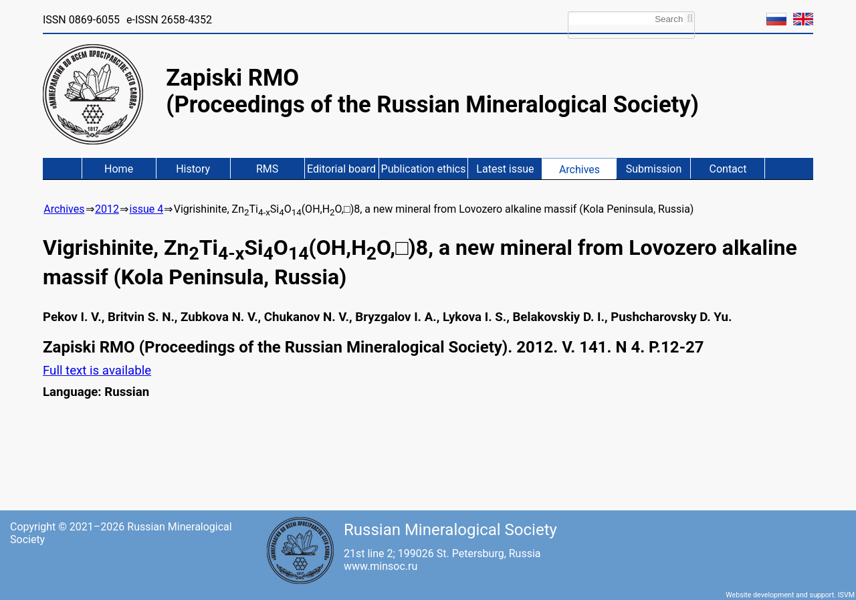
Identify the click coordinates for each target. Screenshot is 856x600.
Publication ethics (423, 169)
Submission (654, 169)
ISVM (846, 595)
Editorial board (341, 169)
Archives (579, 169)
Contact (728, 169)
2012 (107, 209)
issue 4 (146, 209)
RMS (267, 169)
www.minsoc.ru (380, 566)
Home (118, 169)
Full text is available (97, 370)
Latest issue (505, 169)
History (193, 169)
